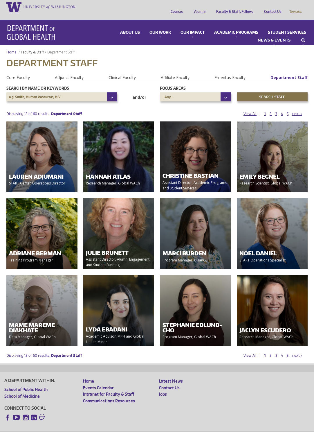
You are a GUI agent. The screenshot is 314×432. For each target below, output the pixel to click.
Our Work (160, 24)
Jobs (163, 385)
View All (250, 105)
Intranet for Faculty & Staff (108, 385)
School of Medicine (22, 388)
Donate (295, 6)
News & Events (274, 32)
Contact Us (271, 6)
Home (11, 44)
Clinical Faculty (122, 69)
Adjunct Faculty (69, 69)
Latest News (171, 372)
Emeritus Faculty (230, 69)
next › (297, 105)
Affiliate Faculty (175, 69)
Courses (175, 6)
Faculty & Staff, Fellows (233, 6)
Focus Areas (173, 80)
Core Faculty (18, 69)
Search (303, 32)
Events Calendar (98, 379)
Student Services (287, 24)
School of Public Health (26, 381)
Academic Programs (236, 24)
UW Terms (105, 427)
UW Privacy (81, 427)
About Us (130, 24)
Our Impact (193, 24)
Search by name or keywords (37, 80)
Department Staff (289, 69)
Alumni (198, 6)
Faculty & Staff (32, 44)
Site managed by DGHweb (139, 427)
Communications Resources (109, 392)
